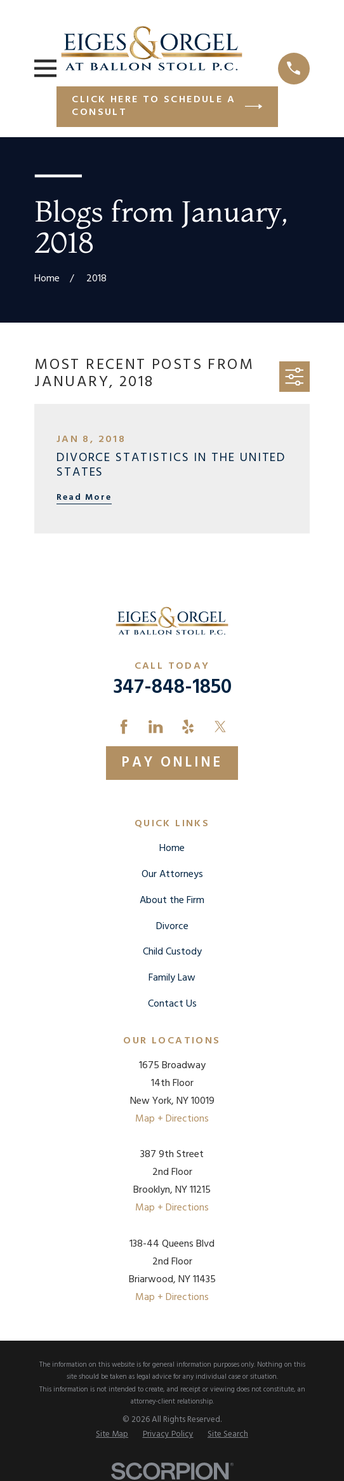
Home (172, 848)
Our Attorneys (172, 874)
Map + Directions (172, 1119)
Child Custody (172, 952)
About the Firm (172, 900)
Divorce (172, 926)
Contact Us (172, 1004)
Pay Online (172, 762)
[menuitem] (112, 1434)
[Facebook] (124, 727)
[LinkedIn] (155, 727)
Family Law (172, 978)
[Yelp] (188, 727)
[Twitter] (220, 727)
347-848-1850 (172, 687)
